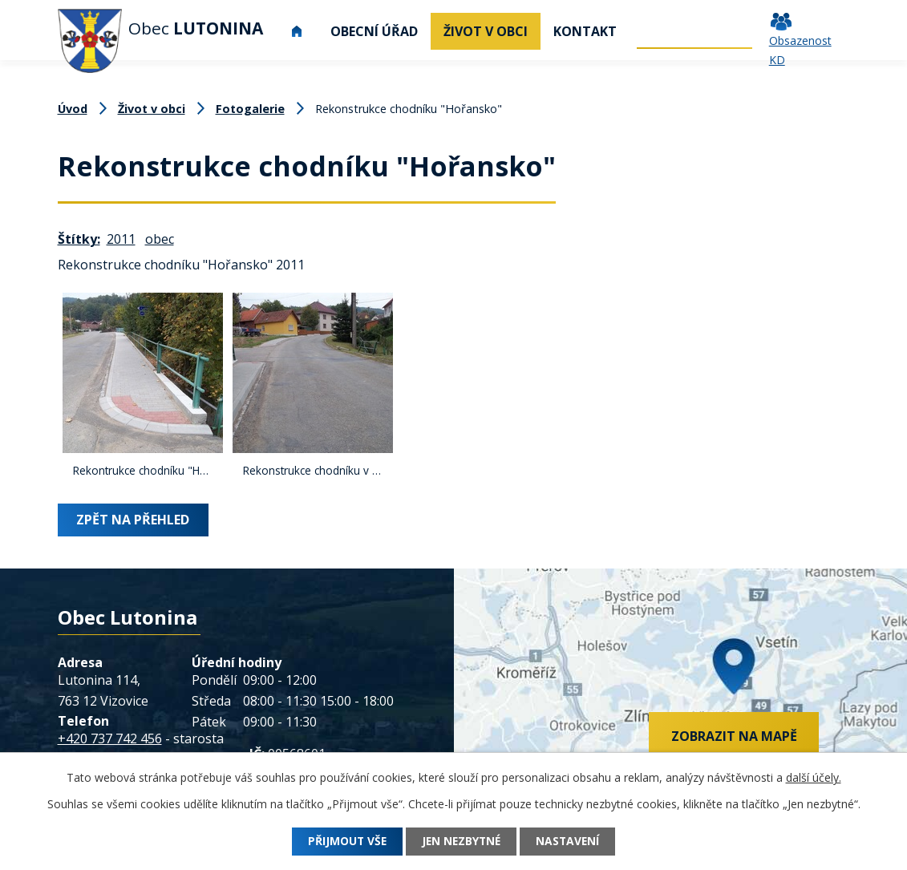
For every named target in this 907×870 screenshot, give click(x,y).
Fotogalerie (250, 108)
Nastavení (571, 841)
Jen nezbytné (461, 841)
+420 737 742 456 (110, 738)
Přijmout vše (343, 841)
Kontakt (585, 31)
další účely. (813, 777)
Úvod (297, 31)
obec (159, 239)
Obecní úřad (374, 31)
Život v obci (485, 31)
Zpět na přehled (133, 519)
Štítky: (79, 239)
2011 (121, 239)
